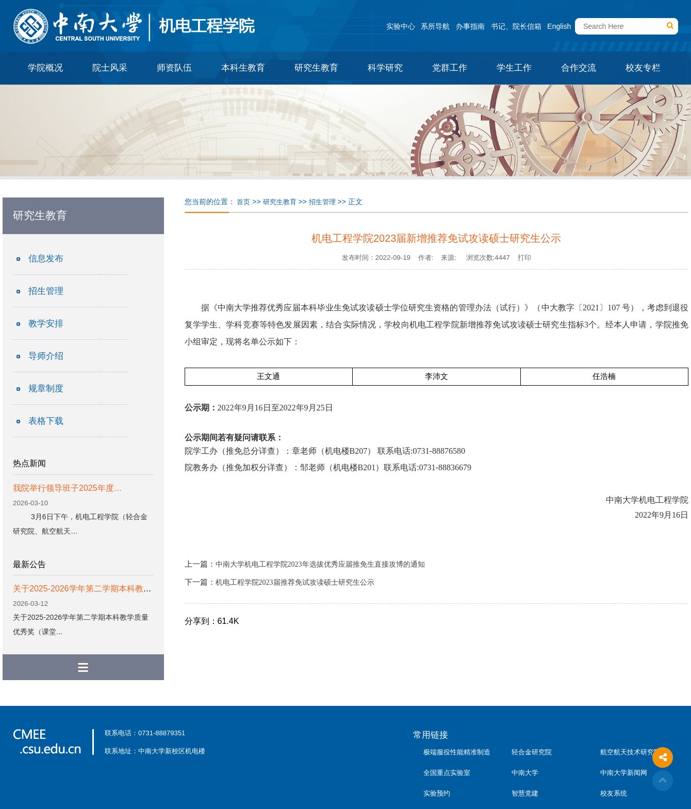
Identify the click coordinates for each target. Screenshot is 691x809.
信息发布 (45, 258)
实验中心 (400, 26)
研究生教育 (316, 68)
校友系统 (613, 793)
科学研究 (385, 68)
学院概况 (45, 68)
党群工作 (449, 68)
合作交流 (578, 68)
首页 (243, 202)
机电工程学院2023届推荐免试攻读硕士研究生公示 (295, 582)
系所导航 (435, 26)
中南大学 (525, 773)
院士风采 (109, 68)
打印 (524, 257)
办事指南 (470, 26)
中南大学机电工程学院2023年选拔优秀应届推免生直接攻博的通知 (320, 564)
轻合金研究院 (532, 752)
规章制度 (45, 388)
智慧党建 (525, 793)
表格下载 (45, 421)
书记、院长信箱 (516, 26)
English (559, 26)
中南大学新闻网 (623, 773)
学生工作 (514, 68)
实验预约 (436, 793)
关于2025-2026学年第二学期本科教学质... (90, 588)
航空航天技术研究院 (630, 752)
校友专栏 (643, 68)
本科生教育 (243, 68)
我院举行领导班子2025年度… (67, 488)
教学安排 (45, 323)
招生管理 (45, 291)
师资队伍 (174, 68)
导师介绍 (45, 356)
